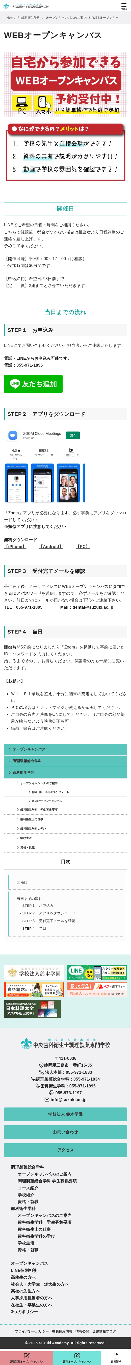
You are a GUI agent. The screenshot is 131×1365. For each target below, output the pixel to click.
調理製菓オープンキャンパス (27, 1358)
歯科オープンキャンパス (77, 1358)
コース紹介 (28, 1188)
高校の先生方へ (25, 1291)
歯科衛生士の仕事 (31, 819)
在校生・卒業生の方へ (31, 1305)
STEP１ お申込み (38, 906)
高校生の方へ (23, 1277)
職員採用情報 (62, 1331)
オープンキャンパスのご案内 (67, 18)
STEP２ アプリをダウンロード (48, 913)
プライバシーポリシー (32, 1331)
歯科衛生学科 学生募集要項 (39, 809)
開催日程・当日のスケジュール (50, 792)
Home (11, 18)
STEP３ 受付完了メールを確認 (48, 921)
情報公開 (82, 1331)
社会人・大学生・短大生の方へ (40, 1284)
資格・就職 (27, 847)
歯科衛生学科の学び (33, 828)
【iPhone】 (15, 546)
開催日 (22, 882)
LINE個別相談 (24, 1270)
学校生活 (26, 838)
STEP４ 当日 (34, 928)
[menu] (124, 6)
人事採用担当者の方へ (31, 1298)
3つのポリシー (24, 1312)
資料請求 (116, 1358)
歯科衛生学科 (31, 18)
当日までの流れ (29, 899)
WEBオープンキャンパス (110, 18)
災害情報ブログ (104, 1331)
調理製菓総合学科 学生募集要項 (47, 1181)
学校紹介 (26, 1195)
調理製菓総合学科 (27, 761)
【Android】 (51, 546)
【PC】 (83, 546)
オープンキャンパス (29, 749)
